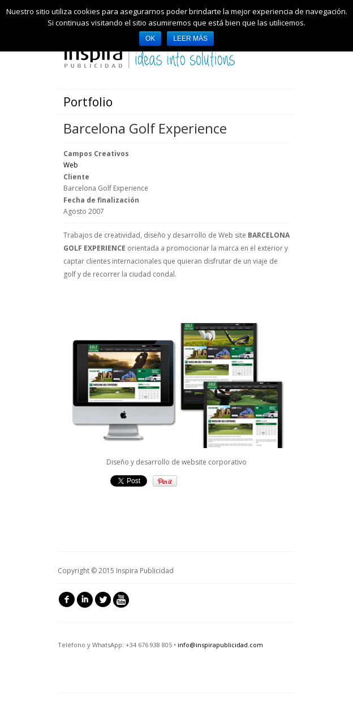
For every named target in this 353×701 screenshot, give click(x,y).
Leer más (190, 38)
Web (70, 165)
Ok (150, 38)
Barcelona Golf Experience (145, 128)
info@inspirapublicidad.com (220, 644)
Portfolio (88, 102)
